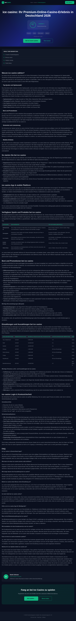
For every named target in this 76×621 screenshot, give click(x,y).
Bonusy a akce (8, 57)
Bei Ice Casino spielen (32, 41)
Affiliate (43, 617)
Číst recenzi (47, 41)
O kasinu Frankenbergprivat (12, 55)
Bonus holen (45, 599)
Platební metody (9, 60)
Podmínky (39, 617)
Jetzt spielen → (69, 2)
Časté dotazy (8, 63)
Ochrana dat (33, 617)
